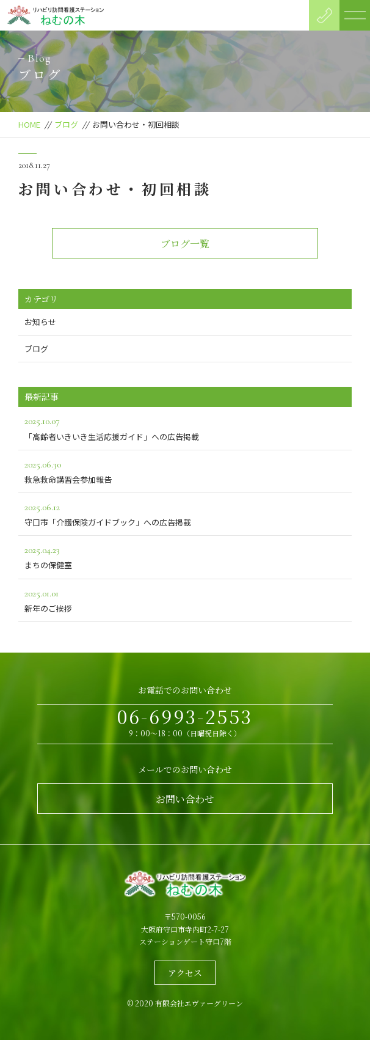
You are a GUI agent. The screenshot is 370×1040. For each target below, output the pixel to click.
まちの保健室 (184, 556)
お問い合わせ (185, 799)
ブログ (66, 124)
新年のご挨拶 (184, 599)
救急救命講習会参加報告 (184, 470)
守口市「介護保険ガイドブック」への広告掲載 (184, 513)
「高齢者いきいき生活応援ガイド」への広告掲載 (184, 427)
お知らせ (40, 322)
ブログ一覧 (185, 243)
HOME (29, 124)
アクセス (185, 973)
